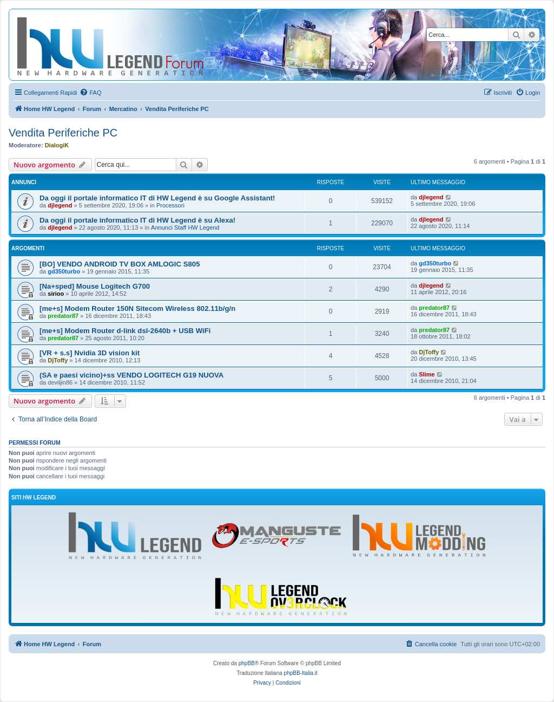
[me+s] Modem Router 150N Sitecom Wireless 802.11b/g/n (137, 308)
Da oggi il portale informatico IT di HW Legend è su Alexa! (137, 220)
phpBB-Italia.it (301, 673)
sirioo (56, 293)
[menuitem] (90, 92)
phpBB (247, 663)
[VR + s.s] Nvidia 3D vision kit (89, 353)
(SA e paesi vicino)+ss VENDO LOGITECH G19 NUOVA (131, 375)
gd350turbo (64, 271)
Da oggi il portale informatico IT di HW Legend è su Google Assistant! (157, 198)
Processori (170, 205)
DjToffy (58, 360)
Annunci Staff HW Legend (185, 227)
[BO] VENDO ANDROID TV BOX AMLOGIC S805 (119, 264)
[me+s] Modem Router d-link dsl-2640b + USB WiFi (124, 331)
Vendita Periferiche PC (63, 133)
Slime (426, 374)
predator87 (63, 316)
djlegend (60, 205)
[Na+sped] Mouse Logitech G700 (94, 286)
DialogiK (57, 145)
